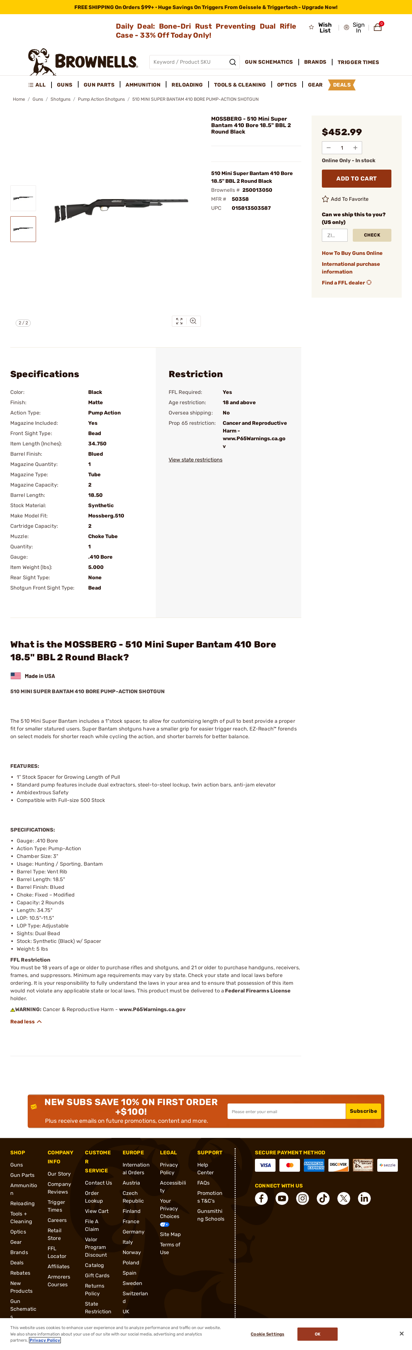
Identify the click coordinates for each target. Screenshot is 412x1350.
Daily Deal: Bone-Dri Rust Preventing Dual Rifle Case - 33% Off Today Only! (206, 31)
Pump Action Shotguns (101, 99)
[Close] (402, 1334)
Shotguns (60, 99)
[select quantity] (342, 148)
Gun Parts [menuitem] (99, 85)
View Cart (96, 1211)
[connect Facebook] (261, 1198)
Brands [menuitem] (315, 62)
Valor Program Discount (96, 1247)
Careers (57, 1220)
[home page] (83, 62)
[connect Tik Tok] (323, 1198)
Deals (17, 1263)
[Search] (232, 62)
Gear (16, 1242)
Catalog (94, 1265)
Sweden (133, 1283)
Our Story (59, 1174)
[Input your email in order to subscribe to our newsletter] (287, 1111)
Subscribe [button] (364, 1111)
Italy (128, 1242)
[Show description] (26, 1022)
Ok (317, 1334)
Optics (18, 1232)
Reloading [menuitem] (187, 85)
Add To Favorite (345, 199)
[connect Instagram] (302, 1198)
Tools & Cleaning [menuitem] (240, 85)
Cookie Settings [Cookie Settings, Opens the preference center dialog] (267, 1334)
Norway (132, 1252)
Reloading (22, 1203)
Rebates (20, 1273)
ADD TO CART (356, 178)
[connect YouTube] (282, 1198)
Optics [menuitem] (287, 85)
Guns (38, 99)
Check (372, 235)
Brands (19, 1252)
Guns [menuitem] (65, 85)
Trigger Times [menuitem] (358, 62)
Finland (132, 1211)
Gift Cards (97, 1275)
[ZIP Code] (335, 235)
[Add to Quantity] (355, 148)
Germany (134, 1232)
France (131, 1221)
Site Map (170, 1234)
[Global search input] (194, 62)
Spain (130, 1273)
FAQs (203, 1183)
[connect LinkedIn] (364, 1198)
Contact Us (98, 1183)
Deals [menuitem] (342, 85)
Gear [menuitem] (315, 85)
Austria (131, 1183)
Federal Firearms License (258, 991)
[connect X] (343, 1198)
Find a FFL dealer (347, 283)
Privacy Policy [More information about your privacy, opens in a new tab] (45, 1340)
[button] (354, 27)
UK (126, 1311)
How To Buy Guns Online (352, 253)
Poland (131, 1263)
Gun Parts (22, 1175)
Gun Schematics (23, 1309)
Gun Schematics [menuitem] (269, 62)
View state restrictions (195, 460)
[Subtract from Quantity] (328, 148)
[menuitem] (40, 85)
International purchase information (351, 268)
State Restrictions (98, 1311)
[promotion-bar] (206, 7)
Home (19, 99)
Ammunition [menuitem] (143, 85)
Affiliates (59, 1266)
